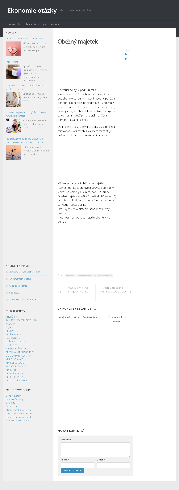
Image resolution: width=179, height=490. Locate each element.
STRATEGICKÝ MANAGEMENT (20, 348)
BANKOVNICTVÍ (13, 337)
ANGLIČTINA (11, 316)
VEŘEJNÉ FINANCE (14, 373)
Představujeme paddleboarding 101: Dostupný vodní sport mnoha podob (24, 140)
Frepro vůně (12, 61)
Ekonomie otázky (32, 10)
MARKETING (11, 369)
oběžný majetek (84, 275)
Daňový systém (13, 395)
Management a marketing (18, 409)
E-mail (101, 459)
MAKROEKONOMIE (15, 362)
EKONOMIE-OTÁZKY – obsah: (23, 299)
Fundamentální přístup (20, 278)
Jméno (65, 459)
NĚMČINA (10, 323)
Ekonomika (11, 406)
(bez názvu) (14, 292)
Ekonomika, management (18, 416)
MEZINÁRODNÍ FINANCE (17, 376)
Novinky (54, 24)
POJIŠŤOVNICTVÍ (13, 334)
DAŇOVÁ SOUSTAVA (16, 341)
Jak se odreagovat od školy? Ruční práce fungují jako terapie (26, 114)
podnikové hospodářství (102, 275)
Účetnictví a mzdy (14, 399)
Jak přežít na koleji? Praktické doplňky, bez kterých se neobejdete (26, 87)
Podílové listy (90, 317)
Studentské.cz (14, 24)
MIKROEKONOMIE (14, 359)
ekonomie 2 (70, 275)
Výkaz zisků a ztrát (18, 285)
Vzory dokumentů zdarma (19, 413)
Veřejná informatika (68, 317)
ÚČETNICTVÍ (11, 345)
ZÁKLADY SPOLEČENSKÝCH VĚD (21, 320)
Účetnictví (11, 402)
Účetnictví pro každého (17, 420)
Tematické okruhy (35, 24)
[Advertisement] (88, 67)
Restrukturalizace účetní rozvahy (25, 271)
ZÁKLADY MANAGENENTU (18, 355)
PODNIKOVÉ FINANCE (16, 380)
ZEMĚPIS (10, 330)
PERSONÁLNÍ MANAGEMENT (19, 352)
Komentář (66, 439)
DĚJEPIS (9, 327)
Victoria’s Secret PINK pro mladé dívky (24, 38)
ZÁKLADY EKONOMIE (16, 366)
